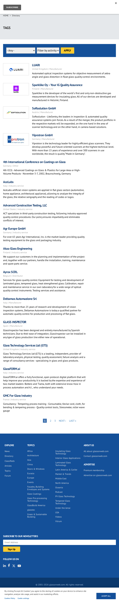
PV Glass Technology (65, 496)
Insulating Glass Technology (63, 452)
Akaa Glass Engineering (17, 248)
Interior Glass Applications (67, 458)
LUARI (36, 65)
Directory (16, 15)
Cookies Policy (9, 598)
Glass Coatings (34, 493)
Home (6, 15)
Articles (8, 465)
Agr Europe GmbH (14, 228)
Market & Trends (63, 474)
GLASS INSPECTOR (14, 322)
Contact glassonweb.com (95, 456)
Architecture (33, 455)
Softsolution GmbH (44, 108)
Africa (30, 451)
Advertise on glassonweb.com (98, 475)
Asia (29, 460)
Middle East (60, 478)
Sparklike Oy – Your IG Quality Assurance (57, 85)
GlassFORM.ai (11, 369)
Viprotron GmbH (42, 135)
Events (30, 482)
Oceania (59, 487)
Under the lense (62, 508)
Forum (8, 475)
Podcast (59, 492)
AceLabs (8, 182)
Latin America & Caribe (66, 469)
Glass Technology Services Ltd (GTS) (25, 345)
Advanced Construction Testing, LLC (25, 205)
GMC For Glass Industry (17, 395)
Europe (30, 477)
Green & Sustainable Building (37, 515)
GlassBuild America (36, 505)
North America (62, 483)
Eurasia (30, 473)
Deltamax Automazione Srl (20, 299)
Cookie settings (23, 598)
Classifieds (10, 461)
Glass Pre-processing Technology (37, 499)
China (30, 464)
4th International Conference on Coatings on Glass (34, 162)
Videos (58, 516)
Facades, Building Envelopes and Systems (38, 488)
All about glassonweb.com (96, 451)
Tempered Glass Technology (62, 502)
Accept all (106, 596)
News (7, 451)
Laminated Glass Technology (63, 464)
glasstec (31, 509)
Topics (8, 470)
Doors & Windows (35, 468)
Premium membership (94, 470)
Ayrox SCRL (10, 272)
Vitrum (58, 521)
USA (57, 512)
